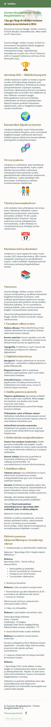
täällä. (17, 58)
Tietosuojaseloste (13, 713)
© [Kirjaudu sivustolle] (5, 705)
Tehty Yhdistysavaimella (13, 719)
